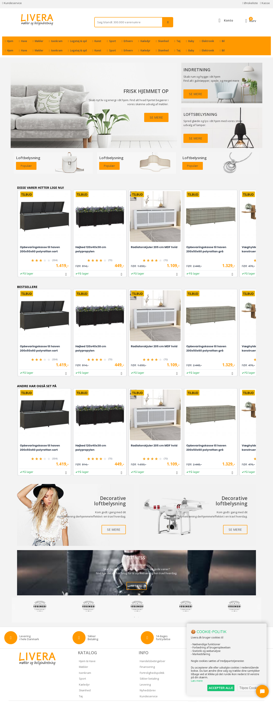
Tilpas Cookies (250, 688)
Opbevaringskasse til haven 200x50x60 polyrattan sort (40, 240)
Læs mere (197, 681)
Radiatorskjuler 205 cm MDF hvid (154, 238)
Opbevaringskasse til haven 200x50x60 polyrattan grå (206, 240)
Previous (14, 597)
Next (259, 597)
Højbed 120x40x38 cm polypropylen (91, 240)
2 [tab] (138, 608)
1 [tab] (134, 608)
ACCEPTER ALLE (221, 688)
